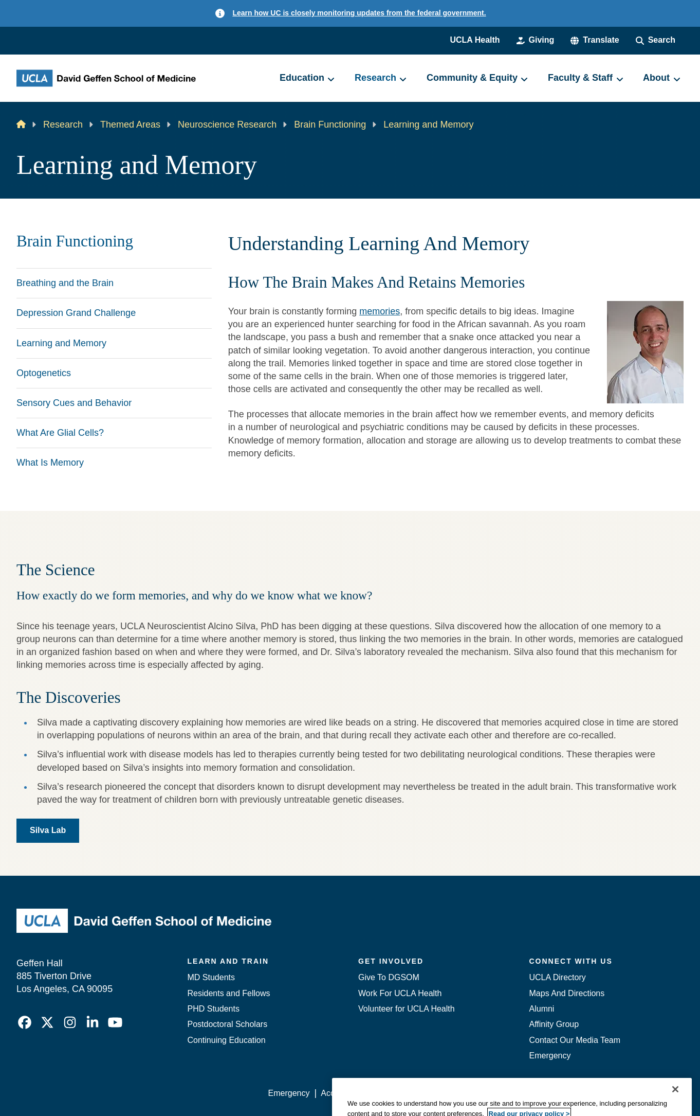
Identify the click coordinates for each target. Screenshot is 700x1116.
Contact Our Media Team (575, 1040)
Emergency (550, 1055)
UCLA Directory (557, 977)
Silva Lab (48, 830)
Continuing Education (227, 1040)
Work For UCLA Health (399, 993)
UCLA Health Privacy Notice (514, 1093)
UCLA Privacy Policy (414, 1093)
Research (63, 124)
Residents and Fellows (229, 993)
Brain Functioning (330, 124)
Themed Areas (130, 124)
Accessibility (343, 1093)
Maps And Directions (567, 993)
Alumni (542, 1008)
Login (586, 1093)
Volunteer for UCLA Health (406, 1008)
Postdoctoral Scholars (228, 1024)
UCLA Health (475, 40)
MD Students (211, 977)
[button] (594, 40)
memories (379, 311)
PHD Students (214, 1008)
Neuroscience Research (227, 124)
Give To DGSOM (388, 977)
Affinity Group (554, 1024)
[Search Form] (656, 40)
